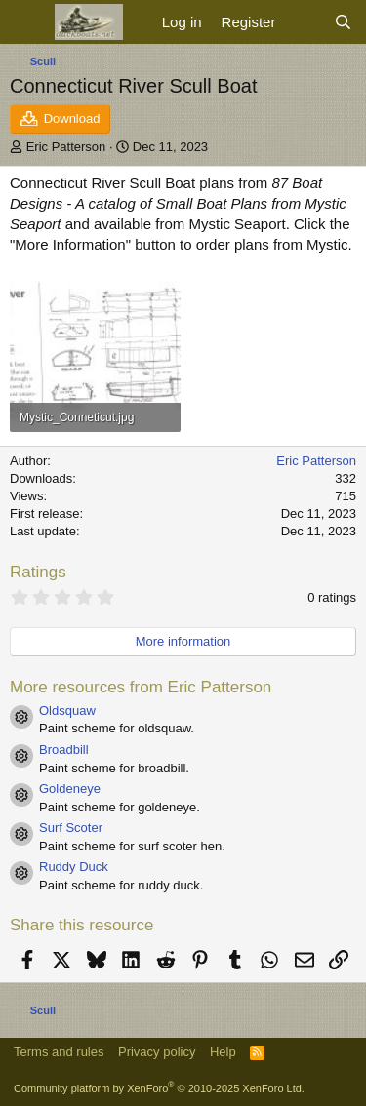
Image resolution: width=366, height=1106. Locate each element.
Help (223, 1052)
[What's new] (304, 22)
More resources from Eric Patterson (140, 687)
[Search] (343, 22)
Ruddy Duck (73, 866)
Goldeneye (70, 788)
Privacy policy (156, 1052)
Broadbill (64, 749)
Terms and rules (58, 1052)
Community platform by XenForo (159, 1088)
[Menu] (27, 22)
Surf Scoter (70, 827)
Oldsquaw (67, 710)
